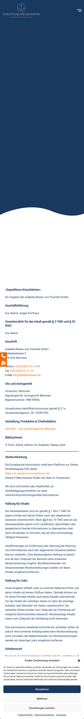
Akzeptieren (42, 689)
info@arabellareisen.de (27, 375)
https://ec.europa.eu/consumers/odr (27, 473)
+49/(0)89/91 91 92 (22, 370)
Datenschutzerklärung (44, 715)
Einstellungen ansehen (42, 708)
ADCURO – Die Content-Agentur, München (30, 428)
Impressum (61, 715)
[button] (79, 660)
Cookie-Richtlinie (25, 715)
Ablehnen (42, 698)
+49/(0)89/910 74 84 (27, 366)
